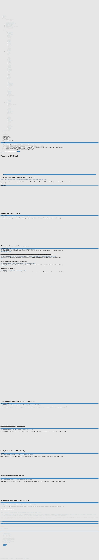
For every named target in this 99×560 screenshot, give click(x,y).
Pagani (9, 103)
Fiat (9, 55)
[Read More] (3, 182)
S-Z (6, 114)
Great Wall (10, 63)
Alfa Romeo (10, 32)
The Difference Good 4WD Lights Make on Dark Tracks (15, 500)
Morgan (9, 100)
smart (9, 119)
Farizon (9, 53)
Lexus (9, 86)
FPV (9, 59)
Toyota (9, 125)
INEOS (9, 71)
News (4, 17)
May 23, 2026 (3, 256)
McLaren (10, 94)
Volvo (9, 127)
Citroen (9, 48)
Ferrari (9, 54)
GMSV (9, 62)
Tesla (9, 123)
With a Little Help (4, 528)
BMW (9, 37)
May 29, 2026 (3, 249)
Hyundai (10, 70)
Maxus (9, 92)
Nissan (9, 101)
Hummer (10, 69)
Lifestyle (5, 132)
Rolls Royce (10, 113)
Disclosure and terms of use (8, 140)
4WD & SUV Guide (10, 19)
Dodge (9, 50)
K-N (6, 79)
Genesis (9, 60)
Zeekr (9, 129)
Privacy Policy (6, 138)
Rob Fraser (9, 179)
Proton (9, 109)
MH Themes (26, 558)
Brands (4, 29)
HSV (9, 68)
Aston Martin (11, 34)
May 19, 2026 (3, 404)
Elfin (9, 52)
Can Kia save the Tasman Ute (8, 268)
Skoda (9, 118)
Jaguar (9, 77)
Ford (9, 57)
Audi (9, 35)
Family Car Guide (9, 24)
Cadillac (9, 43)
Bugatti (9, 41)
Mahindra (10, 89)
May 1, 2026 (3, 504)
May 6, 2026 (3, 454)
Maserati (10, 91)
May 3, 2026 (3, 479)
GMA (9, 61)
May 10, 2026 (3, 429)
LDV (9, 87)
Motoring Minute (6, 130)
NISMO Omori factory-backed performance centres (14, 261)
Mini (9, 97)
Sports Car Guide (9, 28)
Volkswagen (10, 126)
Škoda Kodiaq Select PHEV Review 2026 (11, 213)
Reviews (5, 16)
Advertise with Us (6, 137)
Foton (9, 58)
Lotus (9, 88)
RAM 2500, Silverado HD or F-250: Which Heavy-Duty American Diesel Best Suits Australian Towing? (26, 254)
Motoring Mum (6, 131)
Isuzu (9, 74)
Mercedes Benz (11, 95)
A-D (6, 31)
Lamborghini (10, 84)
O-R (6, 102)
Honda (9, 67)
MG (9, 96)
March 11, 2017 (4, 179)
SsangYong (10, 120)
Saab (9, 115)
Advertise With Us (3, 523)
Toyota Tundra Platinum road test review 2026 (12, 475)
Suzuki (9, 122)
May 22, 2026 (3, 263)
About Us (2, 521)
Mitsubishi (10, 98)
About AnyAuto (6, 136)
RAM (9, 110)
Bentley (9, 36)
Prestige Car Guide (9, 27)
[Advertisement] (23, 10)
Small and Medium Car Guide (12, 26)
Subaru (9, 121)
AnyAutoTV (5, 134)
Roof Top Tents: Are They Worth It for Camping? (13, 451)
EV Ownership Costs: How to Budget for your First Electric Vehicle (18, 401)
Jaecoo (9, 76)
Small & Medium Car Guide (9, 538)
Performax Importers (12, 104)
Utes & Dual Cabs (9, 20)
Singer (9, 117)
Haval (9, 66)
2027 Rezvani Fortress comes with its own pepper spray (14, 245)
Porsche (9, 108)
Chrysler (10, 46)
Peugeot (9, 105)
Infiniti (9, 72)
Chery (9, 44)
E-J (6, 51)
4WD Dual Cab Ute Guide (8, 541)
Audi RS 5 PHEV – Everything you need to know (13, 426)
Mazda (9, 93)
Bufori (9, 40)
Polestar (9, 106)
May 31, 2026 (3, 216)
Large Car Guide (9, 25)
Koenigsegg (10, 83)
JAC (9, 75)
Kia (9, 82)
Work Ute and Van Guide (11, 23)
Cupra (9, 49)
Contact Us (5, 139)
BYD (9, 42)
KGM (9, 80)
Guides (4, 18)
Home (4, 15)
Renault (9, 112)
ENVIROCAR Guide (10, 22)
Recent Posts (3, 185)
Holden (9, 65)
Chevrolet (10, 45)
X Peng (9, 128)
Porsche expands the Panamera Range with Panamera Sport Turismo (18, 177)
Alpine (9, 33)
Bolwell (9, 38)
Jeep (9, 78)
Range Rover (10, 111)
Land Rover (10, 85)
